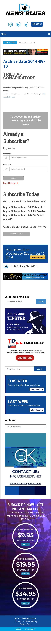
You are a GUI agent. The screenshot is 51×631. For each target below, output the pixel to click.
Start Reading (37, 389)
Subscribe (37, 24)
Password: (7, 165)
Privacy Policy (31, 621)
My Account (30, 629)
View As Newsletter (38, 257)
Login (18, 629)
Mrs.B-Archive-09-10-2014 (24, 266)
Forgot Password (10, 183)
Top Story (10, 42)
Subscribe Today (16, 234)
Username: (7, 154)
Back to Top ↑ (25, 624)
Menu (3, 34)
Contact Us (19, 621)
